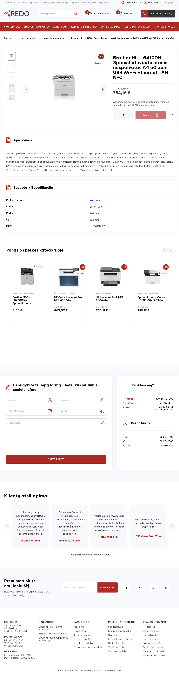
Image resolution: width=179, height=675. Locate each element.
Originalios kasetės (153, 647)
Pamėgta (125, 13)
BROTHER (95, 200)
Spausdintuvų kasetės (37, 27)
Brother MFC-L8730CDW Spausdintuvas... (23, 300)
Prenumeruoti (107, 587)
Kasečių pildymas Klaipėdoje (55, 2)
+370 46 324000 (133, 2)
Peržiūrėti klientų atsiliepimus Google (89, 554)
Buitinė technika (110, 27)
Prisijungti (169, 2)
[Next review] (172, 526)
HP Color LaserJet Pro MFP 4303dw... (68, 299)
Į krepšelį (147, 115)
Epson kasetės (151, 635)
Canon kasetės (151, 631)
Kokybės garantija (83, 635)
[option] (27, 293)
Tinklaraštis (80, 631)
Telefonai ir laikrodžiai (137, 27)
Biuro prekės (60, 27)
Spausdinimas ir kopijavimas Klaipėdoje (90, 2)
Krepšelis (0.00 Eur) (161, 14)
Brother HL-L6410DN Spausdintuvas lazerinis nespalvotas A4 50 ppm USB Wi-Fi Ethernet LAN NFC (122, 38)
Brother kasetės (151, 639)
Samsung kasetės (152, 643)
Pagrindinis (9, 38)
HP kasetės (149, 626)
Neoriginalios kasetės (154, 651)
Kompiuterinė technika (84, 27)
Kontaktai (79, 626)
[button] (26, 89)
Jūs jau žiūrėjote (99, 13)
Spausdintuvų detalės (154, 655)
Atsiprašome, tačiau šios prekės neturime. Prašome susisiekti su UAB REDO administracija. (141, 103)
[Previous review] (7, 526)
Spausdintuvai (12, 27)
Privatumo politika (83, 643)
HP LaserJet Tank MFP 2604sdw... (109, 299)
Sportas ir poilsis (165, 27)
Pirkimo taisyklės (82, 639)
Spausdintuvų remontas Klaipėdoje (22, 2)
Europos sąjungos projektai (88, 647)
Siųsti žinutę (56, 459)
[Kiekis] (123, 115)
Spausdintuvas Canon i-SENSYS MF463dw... (152, 299)
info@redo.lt (154, 2)
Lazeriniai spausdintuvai (53, 38)
